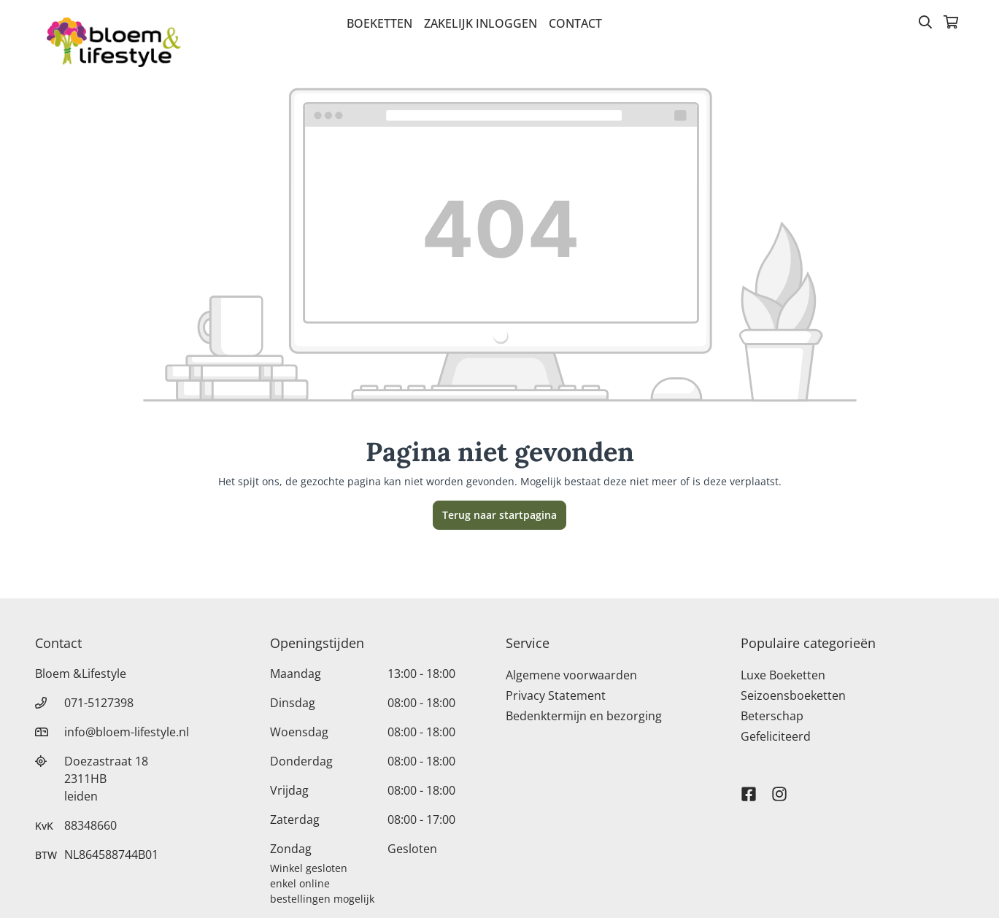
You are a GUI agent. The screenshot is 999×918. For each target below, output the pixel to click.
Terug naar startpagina (499, 515)
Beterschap (772, 716)
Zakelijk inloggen (480, 23)
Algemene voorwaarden (571, 675)
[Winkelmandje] (951, 23)
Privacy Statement (556, 695)
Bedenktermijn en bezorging (584, 716)
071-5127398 (99, 703)
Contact (575, 23)
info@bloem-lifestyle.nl (126, 732)
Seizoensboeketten (793, 695)
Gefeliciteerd (776, 736)
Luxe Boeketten (783, 675)
